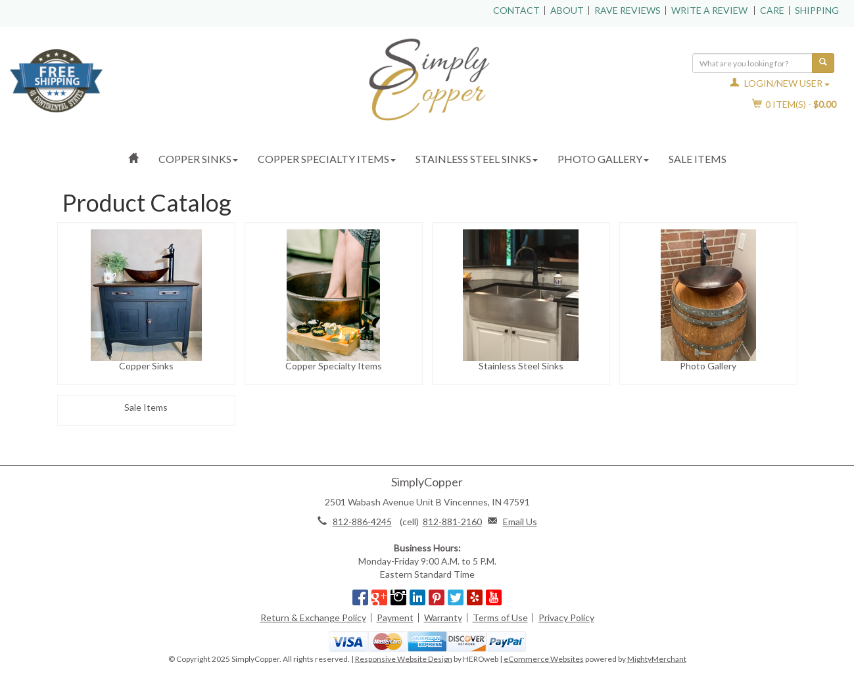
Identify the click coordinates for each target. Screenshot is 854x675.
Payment (395, 617)
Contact (516, 10)
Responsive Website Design (403, 659)
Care (772, 10)
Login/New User (780, 83)
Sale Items (697, 158)
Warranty (443, 617)
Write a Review (709, 10)
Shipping (817, 10)
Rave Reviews (627, 10)
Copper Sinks (198, 158)
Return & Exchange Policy (313, 617)
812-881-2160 (452, 521)
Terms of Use (500, 617)
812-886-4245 (362, 521)
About (567, 10)
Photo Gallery (603, 158)
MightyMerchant (656, 659)
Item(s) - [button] (794, 104)
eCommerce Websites (544, 659)
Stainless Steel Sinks (476, 158)
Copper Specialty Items (327, 158)
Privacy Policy (566, 617)
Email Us (520, 521)
